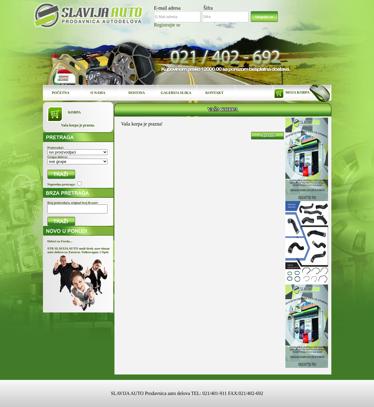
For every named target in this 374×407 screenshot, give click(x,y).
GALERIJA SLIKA (176, 93)
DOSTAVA (137, 93)
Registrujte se (167, 24)
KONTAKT (214, 93)
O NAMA (97, 93)
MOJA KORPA (297, 92)
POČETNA (61, 93)
